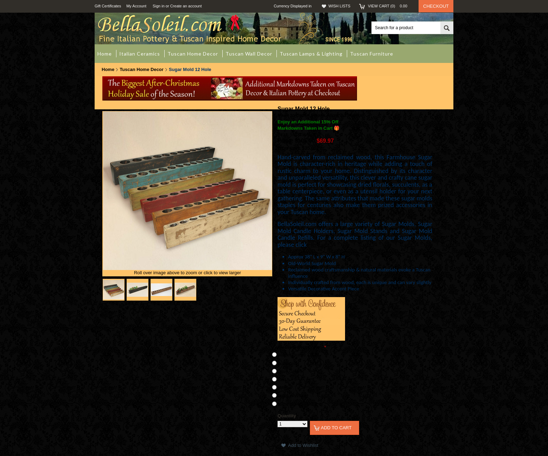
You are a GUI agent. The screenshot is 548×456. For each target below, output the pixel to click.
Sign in (159, 6)
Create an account (186, 6)
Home (108, 69)
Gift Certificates (108, 6)
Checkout (436, 6)
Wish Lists (339, 6)
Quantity (287, 415)
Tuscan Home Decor (142, 69)
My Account (136, 6)
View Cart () (390, 6)
